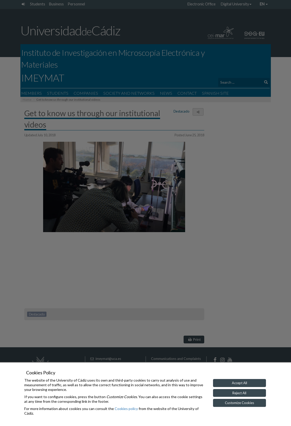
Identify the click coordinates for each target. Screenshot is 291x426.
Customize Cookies (239, 403)
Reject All (239, 393)
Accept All (239, 383)
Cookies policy (126, 408)
